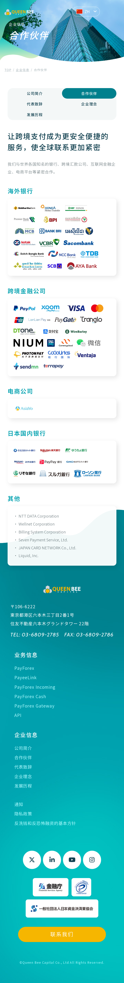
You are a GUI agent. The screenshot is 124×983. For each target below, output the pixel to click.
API (18, 715)
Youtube (72, 860)
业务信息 (26, 655)
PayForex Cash (30, 696)
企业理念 (89, 103)
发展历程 (35, 114)
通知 (18, 804)
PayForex (24, 668)
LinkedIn (52, 860)
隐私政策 (23, 814)
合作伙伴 (23, 757)
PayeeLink (25, 677)
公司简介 (35, 93)
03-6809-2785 (40, 634)
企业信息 (26, 735)
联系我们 (61, 934)
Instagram (92, 860)
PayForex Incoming (34, 687)
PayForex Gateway (34, 706)
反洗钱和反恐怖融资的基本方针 (45, 823)
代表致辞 (35, 103)
